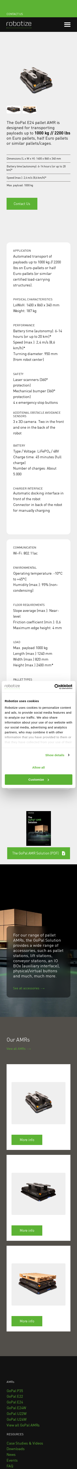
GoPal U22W (16, 1413)
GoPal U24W (16, 1419)
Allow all (38, 767)
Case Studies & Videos (25, 1443)
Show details (54, 755)
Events (12, 1460)
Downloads (16, 1448)
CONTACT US (15, 14)
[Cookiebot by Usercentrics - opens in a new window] (54, 686)
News (11, 1454)
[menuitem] (15, 1391)
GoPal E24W (16, 1407)
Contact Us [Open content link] (22, 203)
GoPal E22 (15, 1396)
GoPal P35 (15, 1390)
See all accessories (26, 988)
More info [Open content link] (27, 1140)
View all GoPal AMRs (23, 1425)
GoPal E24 (15, 1402)
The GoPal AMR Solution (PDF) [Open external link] (38, 853)
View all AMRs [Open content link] (16, 1048)
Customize (38, 779)
